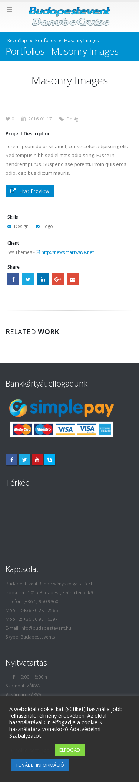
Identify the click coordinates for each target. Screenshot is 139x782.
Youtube (37, 459)
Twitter (28, 279)
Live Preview (29, 190)
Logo (48, 226)
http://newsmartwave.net (65, 252)
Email (73, 279)
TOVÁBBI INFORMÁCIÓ (40, 765)
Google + (58, 279)
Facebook (13, 279)
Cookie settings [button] (30, 750)
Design (73, 119)
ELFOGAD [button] (69, 750)
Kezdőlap (17, 40)
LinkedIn (43, 279)
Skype (49, 459)
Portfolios (45, 40)
